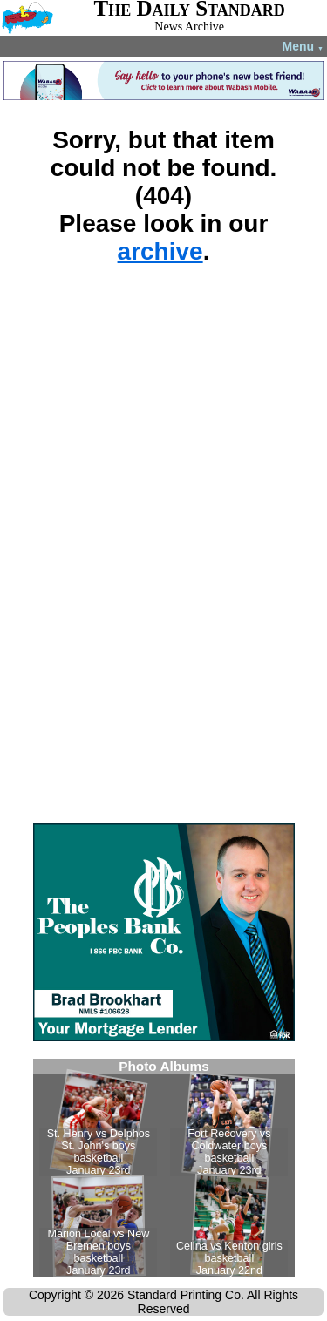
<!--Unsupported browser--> (164, 1168)
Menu (303, 46)
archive (160, 251)
